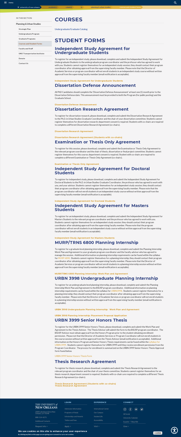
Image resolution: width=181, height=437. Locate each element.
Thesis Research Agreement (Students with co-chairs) (85, 384)
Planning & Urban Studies (28, 24)
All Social (126, 414)
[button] (17, 2)
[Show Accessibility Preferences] (174, 430)
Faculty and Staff (26, 49)
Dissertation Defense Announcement (76, 104)
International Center (101, 409)
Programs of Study (71, 413)
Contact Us (23, 63)
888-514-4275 (41, 417)
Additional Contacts (42, 421)
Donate (22, 58)
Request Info (40, 426)
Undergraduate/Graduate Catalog (71, 29)
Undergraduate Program (29, 34)
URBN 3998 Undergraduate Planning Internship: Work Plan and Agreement (97, 309)
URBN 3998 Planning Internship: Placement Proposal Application (91, 315)
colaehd (69, 7)
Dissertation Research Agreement (74, 131)
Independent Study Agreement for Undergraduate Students (89, 81)
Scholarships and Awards (74, 416)
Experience (100, 402)
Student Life (98, 416)
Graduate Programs (27, 39)
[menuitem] (125, 409)
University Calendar (130, 418)
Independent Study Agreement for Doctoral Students (85, 201)
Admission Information (73, 409)
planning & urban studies (101, 7)
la (81, 7)
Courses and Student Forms (30, 44)
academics (53, 7)
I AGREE (157, 433)
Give (125, 426)
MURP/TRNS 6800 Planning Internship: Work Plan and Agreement (91, 274)
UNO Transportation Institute (31, 53)
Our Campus (98, 413)
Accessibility (98, 420)
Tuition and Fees (71, 420)
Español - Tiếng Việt (130, 422)
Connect (128, 402)
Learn (68, 402)
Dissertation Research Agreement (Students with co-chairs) (88, 137)
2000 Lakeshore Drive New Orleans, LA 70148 (45, 413)
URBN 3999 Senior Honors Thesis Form (73, 356)
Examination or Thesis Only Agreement (77, 164)
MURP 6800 (64, 258)
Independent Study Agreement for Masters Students (85, 238)
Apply (67, 426)
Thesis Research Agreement (71, 386)
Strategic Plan (25, 29)
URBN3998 (116, 291)
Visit (96, 426)
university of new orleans (30, 7)
